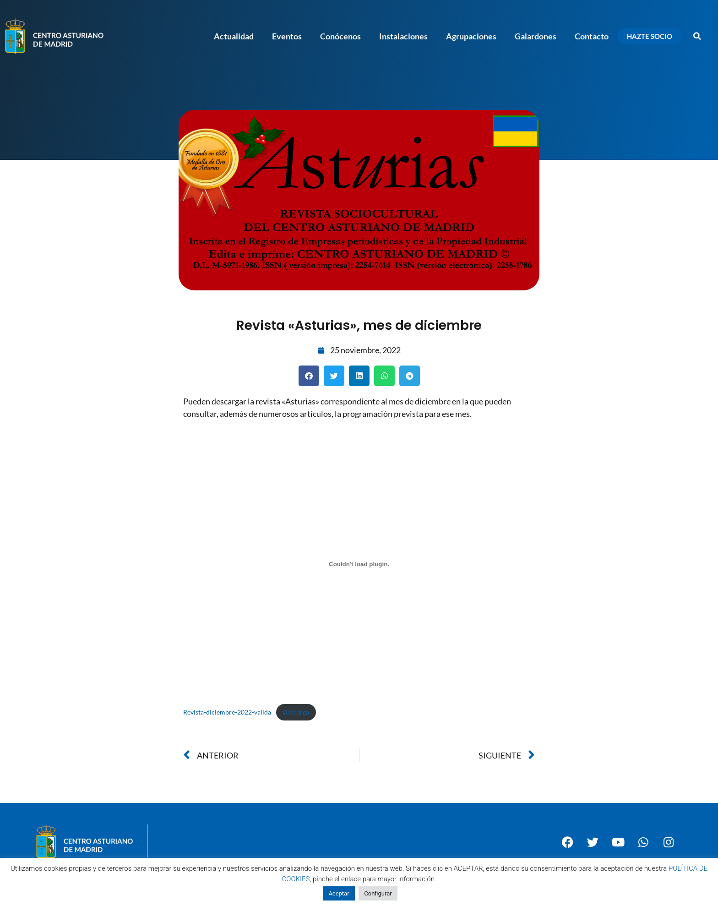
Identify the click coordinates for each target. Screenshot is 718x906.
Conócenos (340, 36)
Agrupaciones (471, 36)
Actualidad (234, 36)
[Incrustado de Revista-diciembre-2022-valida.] (359, 563)
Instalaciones (403, 36)
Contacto (592, 36)
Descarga (296, 712)
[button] (697, 36)
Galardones (535, 36)
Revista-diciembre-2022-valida (227, 712)
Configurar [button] (378, 893)
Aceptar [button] (338, 893)
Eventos (287, 36)
